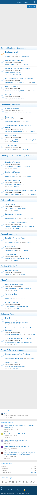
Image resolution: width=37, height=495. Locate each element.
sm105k (33, 334)
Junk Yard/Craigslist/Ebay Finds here (18, 338)
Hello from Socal (9, 64)
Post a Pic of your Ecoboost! (13, 72)
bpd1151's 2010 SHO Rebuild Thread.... (16, 208)
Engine (7, 56)
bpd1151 (15, 290)
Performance (9, 117)
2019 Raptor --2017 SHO (12, 218)
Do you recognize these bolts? (13, 131)
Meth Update (8, 274)
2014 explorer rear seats (11, 176)
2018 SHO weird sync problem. (13, 194)
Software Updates (11, 362)
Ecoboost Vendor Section (11, 266)
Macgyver (33, 194)
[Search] (35, 2)
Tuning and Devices (12, 145)
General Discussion (12, 109)
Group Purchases (11, 302)
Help (21, 490)
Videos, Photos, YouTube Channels (17, 68)
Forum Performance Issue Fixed (14, 358)
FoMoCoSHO (16, 324)
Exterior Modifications (13, 180)
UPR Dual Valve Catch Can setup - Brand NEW (18, 288)
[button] (2, 487)
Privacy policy (15, 490)
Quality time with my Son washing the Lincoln (17, 166)
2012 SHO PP (9, 298)
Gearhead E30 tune (10, 250)
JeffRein (33, 472)
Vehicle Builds (10, 204)
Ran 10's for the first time (12, 242)
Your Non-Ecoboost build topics (16, 222)
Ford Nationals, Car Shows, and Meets (19, 78)
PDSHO (15, 168)
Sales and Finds (7, 314)
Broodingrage (17, 74)
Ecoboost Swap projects (13, 214)
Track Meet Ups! (11, 254)
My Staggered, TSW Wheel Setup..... (15, 184)
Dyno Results (10, 246)
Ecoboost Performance (10, 105)
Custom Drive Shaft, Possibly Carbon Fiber (16, 306)
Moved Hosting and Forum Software (15, 366)
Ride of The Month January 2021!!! (14, 90)
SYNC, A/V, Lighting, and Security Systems (20, 190)
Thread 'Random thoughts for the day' (15, 440)
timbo (27, 121)
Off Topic (8, 95)
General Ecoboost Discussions (13, 48)
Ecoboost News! (11, 52)
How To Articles (10, 136)
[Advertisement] (18, 27)
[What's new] (31, 2)
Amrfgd (29, 176)
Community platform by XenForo (15, 493)
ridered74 (25, 149)
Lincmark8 (25, 64)
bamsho (16, 260)
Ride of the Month (11, 86)
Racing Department (9, 234)
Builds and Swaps (8, 200)
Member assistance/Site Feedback (17, 354)
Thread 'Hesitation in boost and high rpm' (16, 446)
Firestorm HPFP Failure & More (13, 334)
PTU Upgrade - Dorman (11, 121)
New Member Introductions (14, 60)
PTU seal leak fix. (10, 113)
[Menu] (2, 2)
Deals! (7, 318)
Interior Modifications (12, 172)
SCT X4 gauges (9, 149)
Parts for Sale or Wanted (14, 284)
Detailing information (12, 162)
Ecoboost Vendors (11, 270)
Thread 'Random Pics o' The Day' (14, 434)
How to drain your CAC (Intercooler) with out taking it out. (20, 140)
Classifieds (5, 280)
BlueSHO (16, 210)
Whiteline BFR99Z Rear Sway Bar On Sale (16, 322)
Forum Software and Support (13, 350)
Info (6, 99)
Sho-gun (23, 274)
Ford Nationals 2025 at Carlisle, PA (14, 82)
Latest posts (5, 411)
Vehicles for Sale (11, 294)
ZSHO (15, 344)
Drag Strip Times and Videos (15, 238)
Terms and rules (5, 490)
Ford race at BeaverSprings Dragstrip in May (17, 258)
